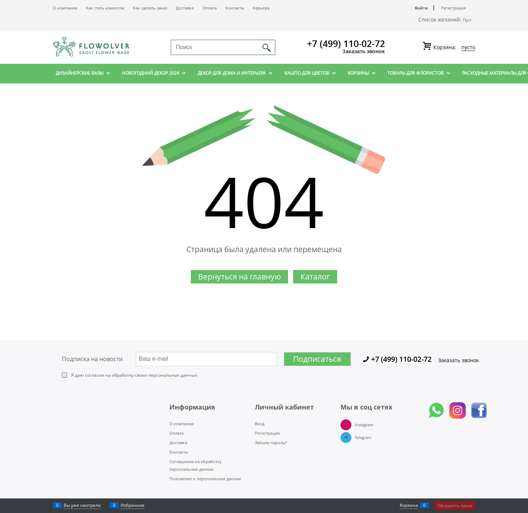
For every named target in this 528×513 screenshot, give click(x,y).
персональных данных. (173, 375)
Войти (421, 8)
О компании (65, 8)
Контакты (234, 8)
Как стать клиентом (105, 8)
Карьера (261, 8)
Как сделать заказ (150, 8)
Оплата (209, 8)
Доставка (185, 8)
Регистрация (453, 8)
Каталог (315, 276)
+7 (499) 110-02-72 (346, 43)
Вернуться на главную (239, 276)
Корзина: (453, 47)
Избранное (133, 505)
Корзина (409, 505)
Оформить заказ (454, 505)
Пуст (467, 20)
